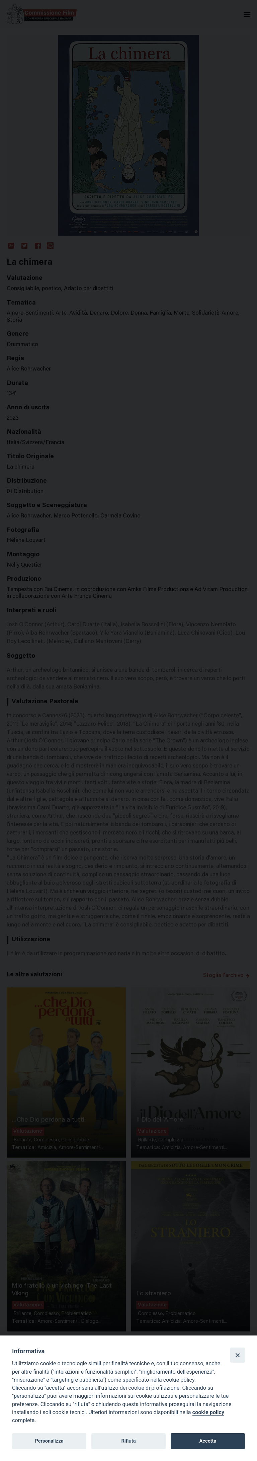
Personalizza (49, 1441)
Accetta (207, 1441)
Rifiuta (128, 1441)
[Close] (237, 1355)
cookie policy (208, 1412)
